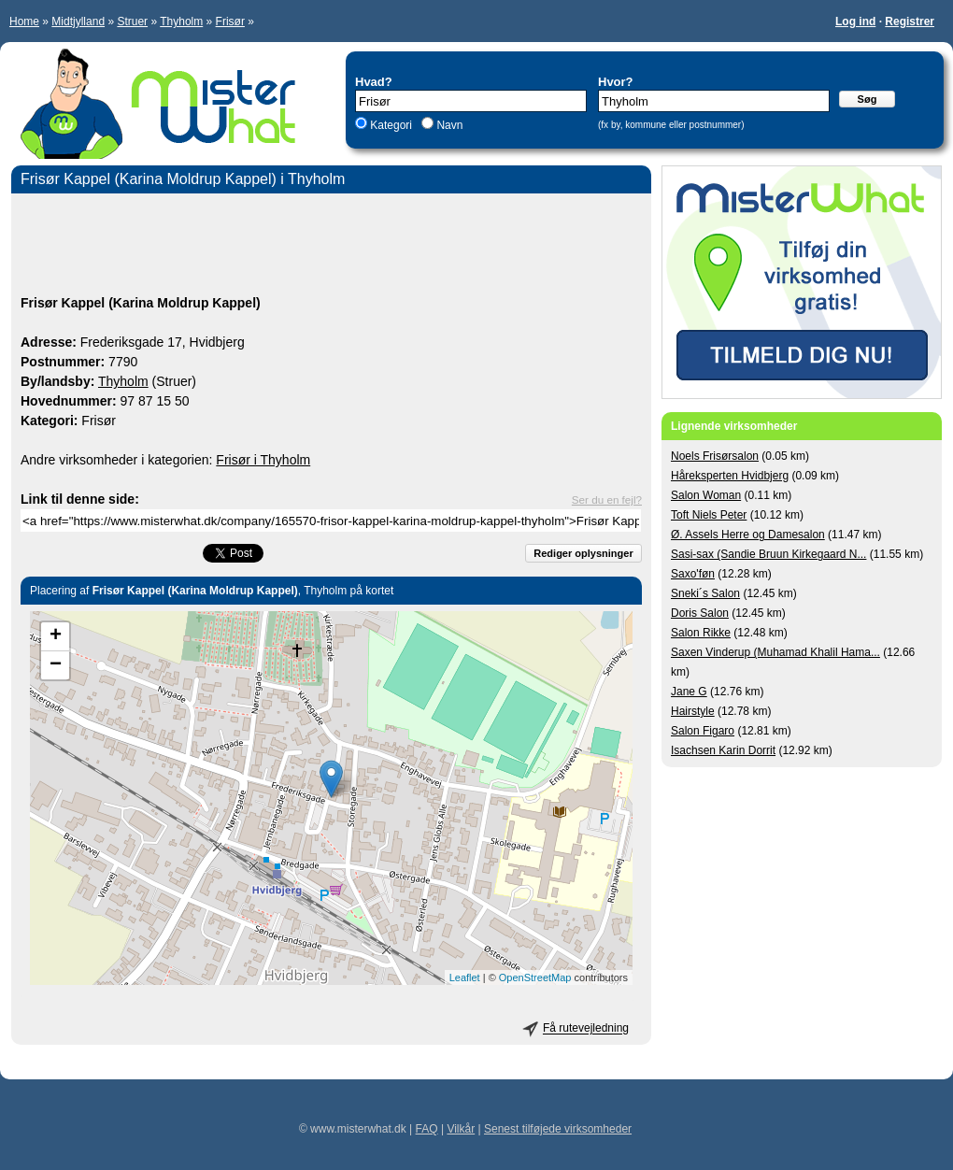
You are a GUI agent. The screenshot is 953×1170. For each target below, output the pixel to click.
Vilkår (461, 1128)
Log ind (855, 21)
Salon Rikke (701, 632)
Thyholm (181, 21)
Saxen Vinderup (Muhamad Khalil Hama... (775, 652)
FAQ (427, 1128)
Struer (132, 21)
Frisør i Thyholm (263, 459)
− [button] (56, 665)
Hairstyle (693, 711)
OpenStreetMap (535, 977)
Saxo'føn (693, 573)
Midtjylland (78, 21)
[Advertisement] (331, 246)
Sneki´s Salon (705, 593)
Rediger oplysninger (583, 553)
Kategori (391, 125)
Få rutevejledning (586, 1028)
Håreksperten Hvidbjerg (730, 475)
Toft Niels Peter (709, 514)
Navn (448, 125)
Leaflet (464, 977)
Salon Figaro (702, 730)
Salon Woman (706, 495)
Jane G (689, 691)
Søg (867, 99)
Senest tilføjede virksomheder (558, 1128)
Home (24, 21)
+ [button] (56, 636)
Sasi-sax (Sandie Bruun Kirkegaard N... (768, 554)
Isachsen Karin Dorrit (723, 750)
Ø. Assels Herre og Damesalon (748, 534)
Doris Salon (700, 613)
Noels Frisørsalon (715, 456)
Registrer (909, 21)
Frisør (230, 21)
